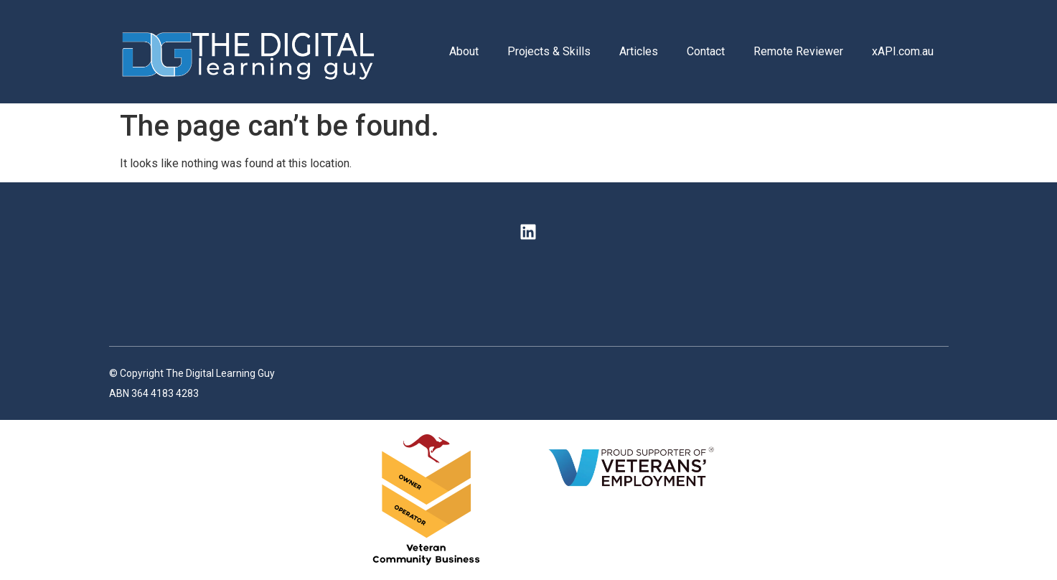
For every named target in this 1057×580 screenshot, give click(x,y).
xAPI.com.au (903, 51)
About (464, 51)
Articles (638, 51)
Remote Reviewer (798, 51)
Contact (706, 51)
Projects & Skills (549, 51)
